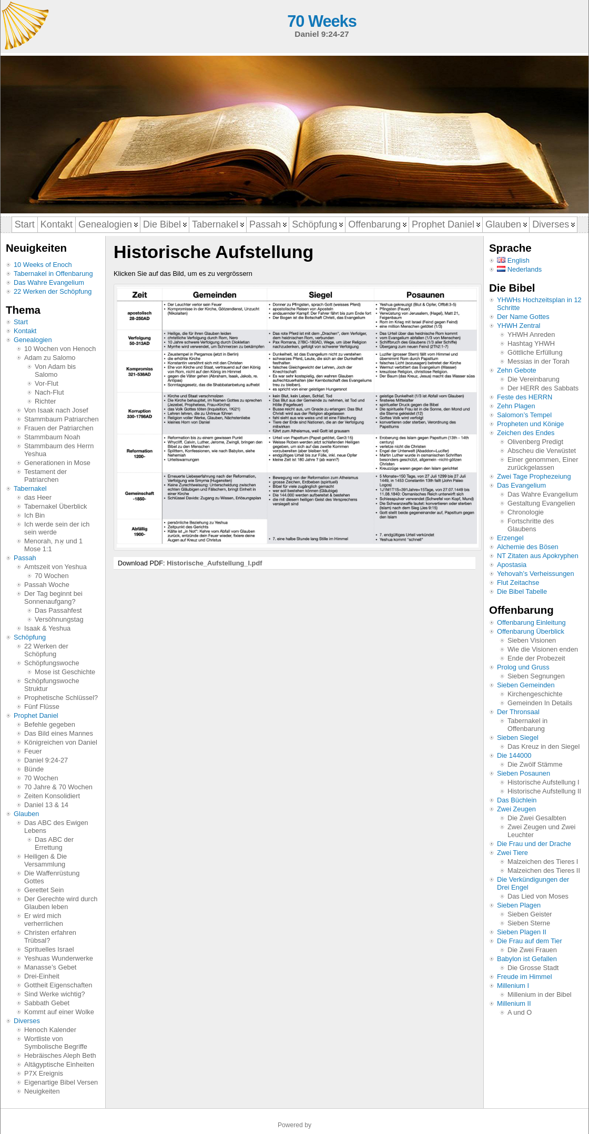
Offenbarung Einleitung (531, 622)
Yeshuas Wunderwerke (58, 958)
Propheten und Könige (530, 424)
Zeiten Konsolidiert (52, 796)
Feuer (33, 751)
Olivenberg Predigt (535, 442)
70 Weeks (321, 21)
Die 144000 (514, 755)
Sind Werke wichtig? (54, 994)
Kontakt (25, 331)
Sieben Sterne (528, 923)
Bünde (34, 769)
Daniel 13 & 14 (46, 805)
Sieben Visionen (531, 640)
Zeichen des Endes (526, 433)
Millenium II (514, 1003)
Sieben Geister (529, 914)
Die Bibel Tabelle (522, 591)
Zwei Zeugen (516, 809)
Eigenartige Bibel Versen (61, 1082)
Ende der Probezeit (536, 658)
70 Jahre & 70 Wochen (58, 787)
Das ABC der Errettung (54, 843)
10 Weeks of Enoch (43, 265)
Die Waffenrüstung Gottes (51, 877)
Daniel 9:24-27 (46, 760)
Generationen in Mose (57, 463)
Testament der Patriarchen (45, 475)
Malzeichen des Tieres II (543, 870)
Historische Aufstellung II (544, 791)
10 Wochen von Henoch (60, 349)
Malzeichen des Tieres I (542, 861)
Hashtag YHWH (531, 343)
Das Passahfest (58, 610)
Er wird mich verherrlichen (43, 919)
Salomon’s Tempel (524, 415)
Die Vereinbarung (533, 379)
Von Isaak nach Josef (56, 410)
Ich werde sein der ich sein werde (56, 528)
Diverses (27, 1021)
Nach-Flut (49, 392)
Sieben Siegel (518, 737)
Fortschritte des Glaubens (530, 525)
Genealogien (33, 340)
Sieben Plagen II (521, 932)
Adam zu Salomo (49, 358)
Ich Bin (34, 515)
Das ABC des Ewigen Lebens (56, 826)
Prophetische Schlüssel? (61, 698)
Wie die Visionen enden (542, 649)
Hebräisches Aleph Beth (60, 1055)
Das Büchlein (516, 800)
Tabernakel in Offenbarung (53, 273)
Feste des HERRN (524, 397)
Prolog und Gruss (523, 667)
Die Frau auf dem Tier (529, 941)
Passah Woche (46, 585)
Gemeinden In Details (539, 703)
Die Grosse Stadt (532, 968)
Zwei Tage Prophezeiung (534, 476)
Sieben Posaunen (523, 773)
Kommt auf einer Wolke (59, 1012)
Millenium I (513, 985)
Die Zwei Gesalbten (536, 818)
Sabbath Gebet (46, 1003)
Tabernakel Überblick (55, 506)
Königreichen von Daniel (60, 742)
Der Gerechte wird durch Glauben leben (60, 903)
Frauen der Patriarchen (59, 428)
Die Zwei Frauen (532, 950)
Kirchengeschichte (535, 694)
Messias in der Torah (538, 361)
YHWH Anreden (531, 334)
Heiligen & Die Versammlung (45, 860)
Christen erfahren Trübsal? (50, 936)
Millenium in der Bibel (539, 994)
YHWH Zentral (518, 325)
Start (21, 322)
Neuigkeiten (42, 1091)
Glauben (26, 814)
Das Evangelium (521, 485)
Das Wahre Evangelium (49, 282)
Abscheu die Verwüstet (541, 451)
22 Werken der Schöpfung (53, 291)
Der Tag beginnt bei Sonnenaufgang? (53, 597)
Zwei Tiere (512, 853)
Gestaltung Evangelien (541, 503)
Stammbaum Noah (52, 437)
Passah (25, 558)
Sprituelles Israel (49, 949)
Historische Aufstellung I (543, 782)
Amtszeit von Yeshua (55, 567)
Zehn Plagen (516, 406)
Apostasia (511, 565)
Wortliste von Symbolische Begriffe (55, 1042)
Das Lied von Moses (537, 896)
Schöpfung (30, 637)
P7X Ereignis (43, 1073)
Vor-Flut (46, 383)
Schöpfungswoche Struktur (51, 685)
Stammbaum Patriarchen (61, 419)
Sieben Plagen (519, 905)
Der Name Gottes (523, 317)
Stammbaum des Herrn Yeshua (59, 450)
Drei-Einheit (41, 976)
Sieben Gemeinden (526, 685)
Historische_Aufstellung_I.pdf (214, 563)
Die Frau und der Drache (534, 844)
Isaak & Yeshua (47, 628)
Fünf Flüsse (41, 706)
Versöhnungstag (59, 619)
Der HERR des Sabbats (542, 388)
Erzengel (510, 538)
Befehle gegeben (49, 724)
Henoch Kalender (50, 1030)
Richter (45, 401)
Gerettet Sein (44, 890)
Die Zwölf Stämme (535, 764)
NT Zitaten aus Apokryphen (537, 556)
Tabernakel (30, 488)
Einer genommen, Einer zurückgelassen (542, 463)
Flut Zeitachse (518, 582)
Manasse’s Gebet (50, 967)
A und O (519, 1012)
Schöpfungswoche (51, 663)
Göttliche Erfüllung (535, 352)
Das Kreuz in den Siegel (543, 746)
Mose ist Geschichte (65, 672)
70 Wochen (52, 576)
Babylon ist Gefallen (527, 959)
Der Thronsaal (518, 712)
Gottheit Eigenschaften (58, 985)
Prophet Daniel (36, 715)
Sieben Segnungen (536, 676)
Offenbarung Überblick (530, 631)
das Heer (38, 497)
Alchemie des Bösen (527, 547)
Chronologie (525, 512)
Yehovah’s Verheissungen (535, 574)
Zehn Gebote (516, 370)
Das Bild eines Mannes (58, 733)
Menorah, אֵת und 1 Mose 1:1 (53, 545)
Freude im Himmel (524, 977)
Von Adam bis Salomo (55, 370)
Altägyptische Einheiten (59, 1064)
